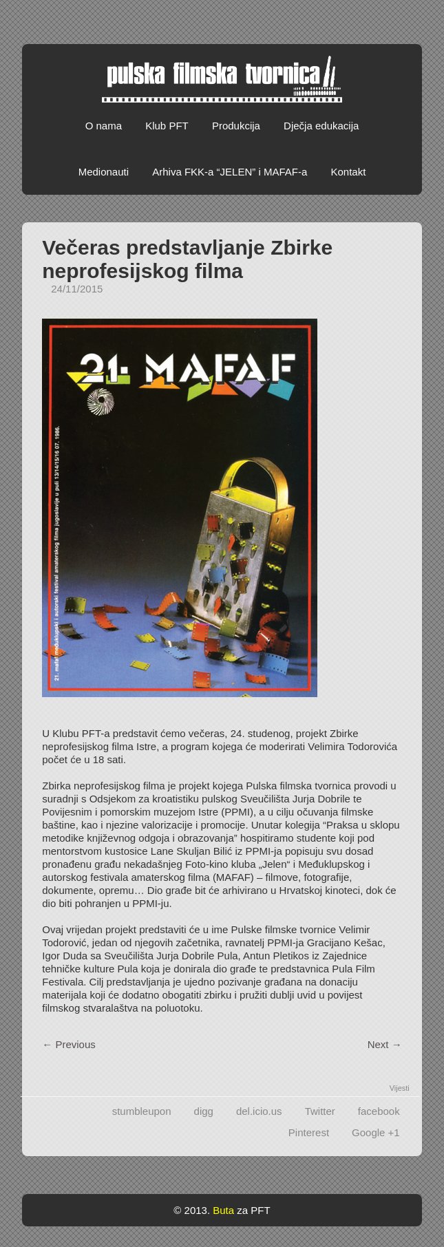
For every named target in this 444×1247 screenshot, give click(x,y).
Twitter (320, 1111)
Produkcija (236, 125)
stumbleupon (141, 1111)
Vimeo (409, 18)
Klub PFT (167, 125)
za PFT (253, 1210)
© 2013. (191, 1210)
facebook (379, 1111)
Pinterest (308, 1132)
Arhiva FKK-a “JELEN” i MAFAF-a (229, 172)
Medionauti (103, 172)
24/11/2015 (77, 289)
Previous (69, 1044)
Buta (223, 1210)
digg (203, 1111)
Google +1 (376, 1132)
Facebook (382, 18)
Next (385, 1044)
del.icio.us (259, 1111)
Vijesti (400, 1088)
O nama (103, 125)
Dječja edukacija (321, 125)
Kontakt (348, 172)
